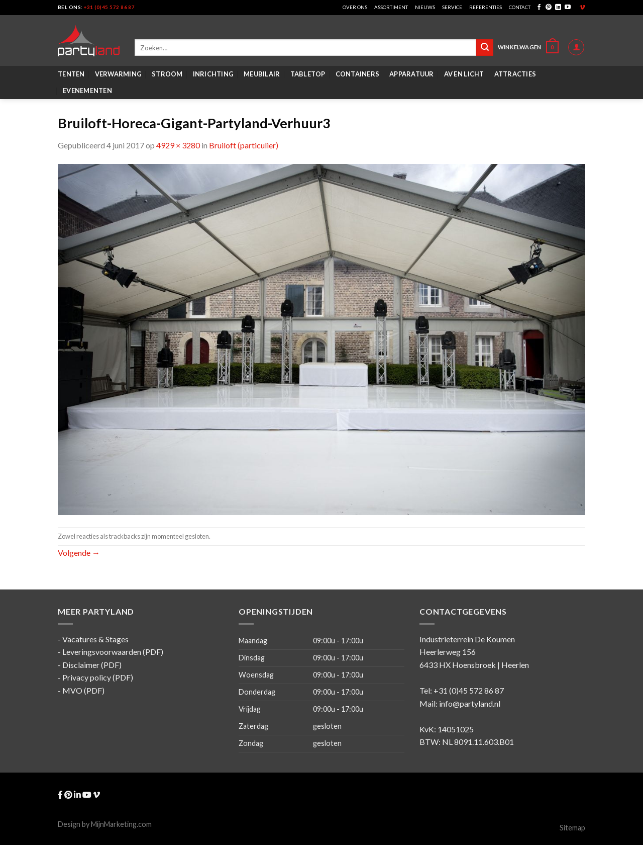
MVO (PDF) (83, 690)
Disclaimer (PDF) (92, 664)
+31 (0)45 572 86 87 (109, 7)
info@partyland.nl (469, 703)
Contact (519, 7)
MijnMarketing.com (121, 824)
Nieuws (425, 7)
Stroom (167, 74)
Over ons (355, 7)
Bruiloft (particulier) (243, 145)
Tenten (71, 74)
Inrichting (213, 74)
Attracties (515, 74)
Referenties (485, 7)
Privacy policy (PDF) (97, 677)
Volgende (79, 552)
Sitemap (572, 827)
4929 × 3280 (178, 145)
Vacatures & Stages (95, 639)
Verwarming (118, 74)
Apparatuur (411, 74)
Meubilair (262, 74)
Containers (358, 74)
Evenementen (87, 91)
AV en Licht (464, 74)
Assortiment (391, 7)
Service (452, 7)
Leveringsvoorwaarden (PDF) (112, 651)
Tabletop (308, 74)
